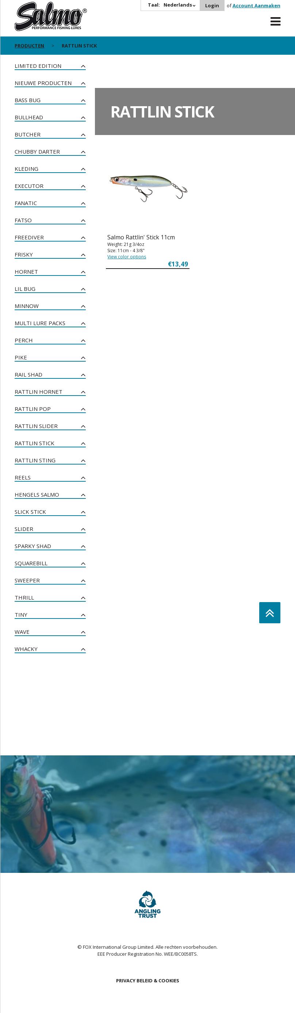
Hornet (26, 271)
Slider (24, 528)
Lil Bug (25, 288)
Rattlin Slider (36, 426)
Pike (21, 357)
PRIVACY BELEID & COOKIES (147, 980)
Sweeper (27, 580)
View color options (126, 257)
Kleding (26, 168)
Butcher (28, 134)
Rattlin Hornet (38, 391)
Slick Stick (30, 511)
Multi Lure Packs (40, 323)
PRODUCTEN (29, 45)
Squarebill (31, 563)
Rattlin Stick (34, 443)
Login (212, 5)
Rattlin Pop (33, 408)
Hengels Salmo (37, 494)
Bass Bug (28, 100)
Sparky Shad (33, 546)
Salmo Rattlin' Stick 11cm (141, 237)
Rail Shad (28, 374)
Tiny (21, 614)
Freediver (29, 237)
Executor (29, 185)
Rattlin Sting (35, 460)
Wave (22, 631)
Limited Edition (38, 65)
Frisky (24, 254)
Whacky (26, 648)
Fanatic (26, 203)
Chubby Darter (37, 151)
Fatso (23, 220)
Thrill (24, 597)
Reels (23, 477)
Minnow (27, 305)
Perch (24, 340)
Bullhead (29, 117)
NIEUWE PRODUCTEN (43, 82)
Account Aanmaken (256, 5)
